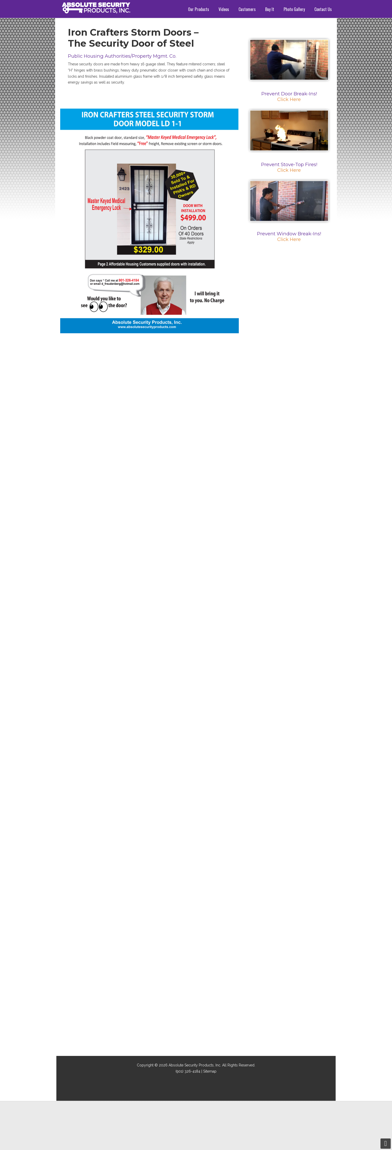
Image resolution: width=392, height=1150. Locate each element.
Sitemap (209, 1071)
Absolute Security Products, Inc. (195, 1065)
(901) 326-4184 (188, 1071)
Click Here (289, 99)
